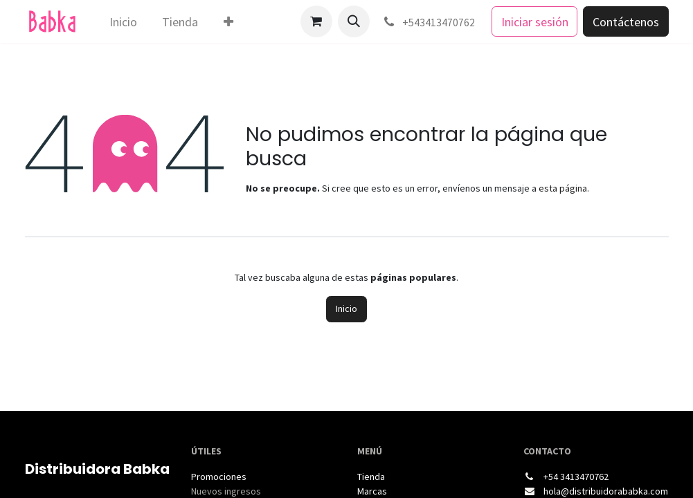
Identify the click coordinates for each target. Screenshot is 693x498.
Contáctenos (626, 22)
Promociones (218, 476)
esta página (563, 188)
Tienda (371, 476)
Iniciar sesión (534, 22)
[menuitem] (123, 22)
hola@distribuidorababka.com (605, 491)
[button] (354, 21)
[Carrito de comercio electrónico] (316, 21)
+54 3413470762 (576, 476)
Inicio (346, 308)
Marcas (372, 491)
